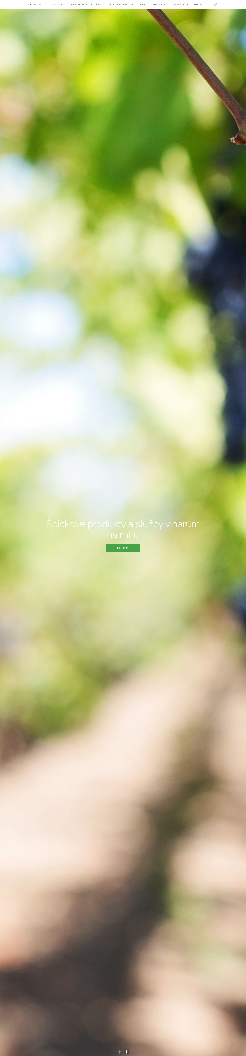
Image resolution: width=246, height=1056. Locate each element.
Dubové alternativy (121, 5)
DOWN (126, 1051)
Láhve (142, 5)
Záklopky (156, 5)
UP (119, 1051)
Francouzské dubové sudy (87, 5)
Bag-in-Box (59, 5)
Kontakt (199, 5)
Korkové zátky (179, 5)
